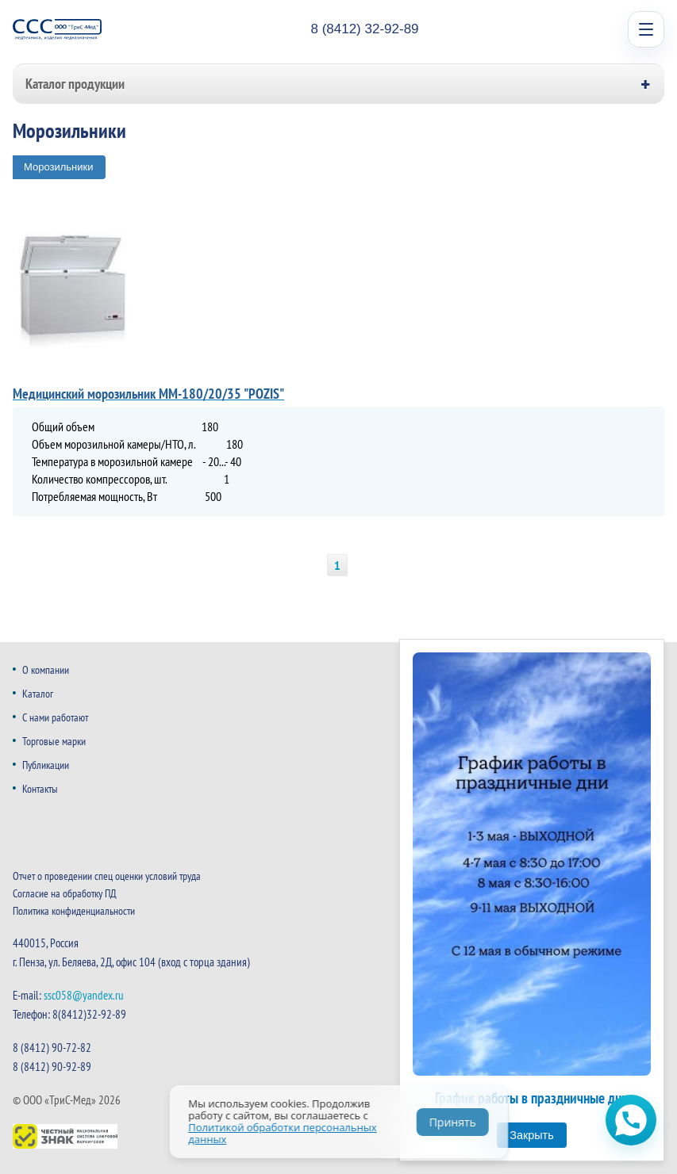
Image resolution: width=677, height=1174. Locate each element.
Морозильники (59, 167)
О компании (45, 670)
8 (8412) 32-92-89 (364, 28)
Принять (452, 1122)
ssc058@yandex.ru (84, 995)
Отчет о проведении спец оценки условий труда (107, 876)
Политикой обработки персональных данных (282, 1133)
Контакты (40, 789)
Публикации (45, 765)
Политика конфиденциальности (74, 911)
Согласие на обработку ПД (65, 893)
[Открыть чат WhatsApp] (631, 1120)
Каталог (37, 693)
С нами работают (55, 717)
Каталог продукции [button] (75, 84)
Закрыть (531, 1135)
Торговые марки (54, 741)
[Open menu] (646, 29)
